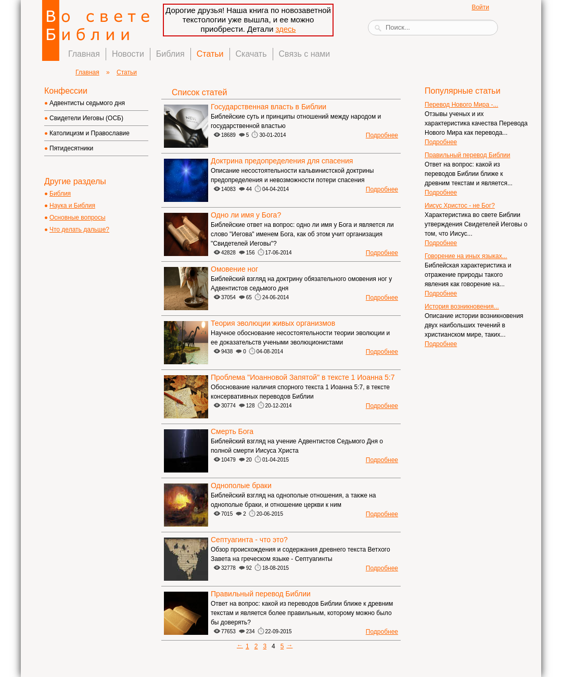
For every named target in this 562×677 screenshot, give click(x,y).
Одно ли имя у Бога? (246, 215)
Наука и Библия (72, 205)
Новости (128, 53)
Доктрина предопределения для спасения (282, 161)
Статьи (210, 53)
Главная (84, 53)
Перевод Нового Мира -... (461, 104)
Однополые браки (241, 485)
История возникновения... (462, 306)
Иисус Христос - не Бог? (460, 205)
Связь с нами (304, 53)
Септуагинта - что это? (249, 539)
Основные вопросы (77, 217)
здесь (285, 28)
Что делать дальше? (79, 229)
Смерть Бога (232, 431)
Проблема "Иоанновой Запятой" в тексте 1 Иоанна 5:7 (303, 377)
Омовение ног (234, 269)
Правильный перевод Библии (261, 594)
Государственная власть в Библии (268, 107)
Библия (170, 53)
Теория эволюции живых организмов (273, 323)
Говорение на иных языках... (466, 256)
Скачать (251, 53)
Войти (480, 7)
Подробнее (382, 135)
